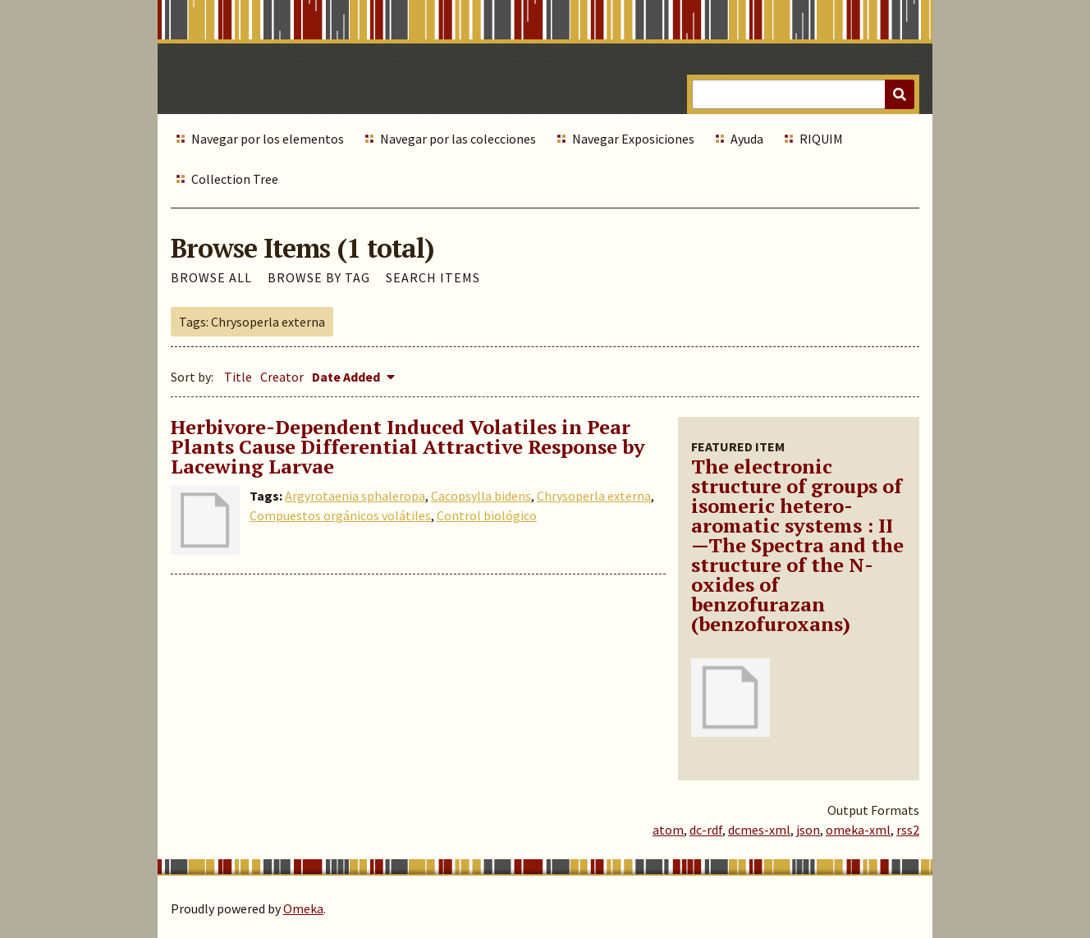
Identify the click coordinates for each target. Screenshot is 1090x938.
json (808, 829)
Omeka (303, 908)
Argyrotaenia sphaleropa (355, 495)
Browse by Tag (319, 277)
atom (668, 829)
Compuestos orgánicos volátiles (340, 515)
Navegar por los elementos (267, 138)
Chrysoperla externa (594, 495)
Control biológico (487, 515)
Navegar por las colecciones (458, 138)
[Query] (803, 94)
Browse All (211, 277)
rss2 (907, 829)
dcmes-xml (759, 829)
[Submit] (899, 94)
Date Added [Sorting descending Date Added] (347, 376)
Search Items (433, 277)
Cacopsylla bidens (481, 495)
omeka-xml (858, 829)
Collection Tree (234, 179)
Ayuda (746, 138)
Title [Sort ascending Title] (238, 376)
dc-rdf (705, 829)
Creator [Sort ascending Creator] (282, 376)
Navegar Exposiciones (633, 138)
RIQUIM (821, 138)
